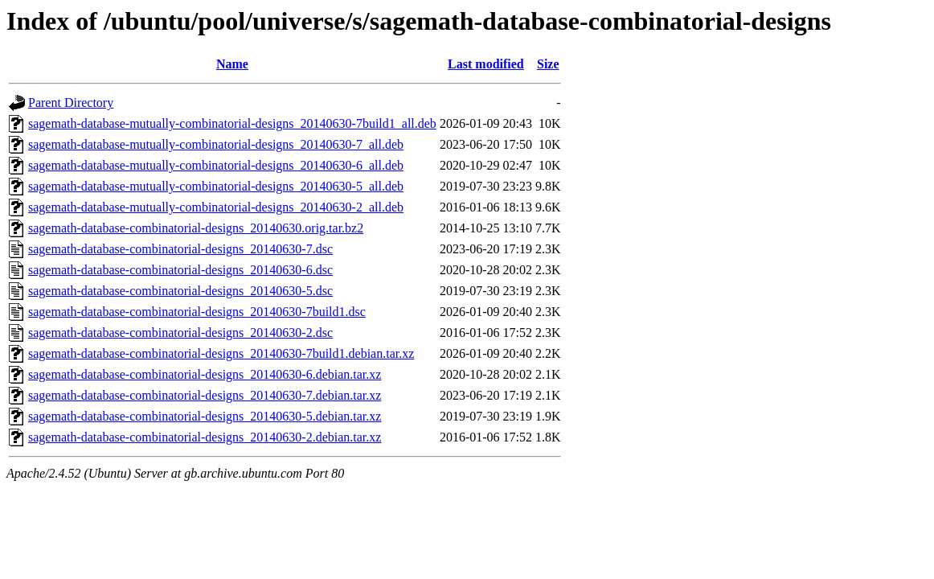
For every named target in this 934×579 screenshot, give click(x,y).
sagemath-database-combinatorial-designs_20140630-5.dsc (180, 291)
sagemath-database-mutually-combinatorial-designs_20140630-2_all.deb (216, 207)
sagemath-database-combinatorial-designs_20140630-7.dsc (180, 249)
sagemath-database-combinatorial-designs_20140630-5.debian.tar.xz (204, 416)
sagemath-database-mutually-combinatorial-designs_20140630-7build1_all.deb (232, 123)
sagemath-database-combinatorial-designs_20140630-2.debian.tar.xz (204, 437)
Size (548, 64)
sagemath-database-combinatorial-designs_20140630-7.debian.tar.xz (204, 395)
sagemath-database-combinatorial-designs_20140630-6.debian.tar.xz (204, 374)
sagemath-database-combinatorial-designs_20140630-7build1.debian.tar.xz (221, 353)
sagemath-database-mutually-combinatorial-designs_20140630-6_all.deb (216, 165)
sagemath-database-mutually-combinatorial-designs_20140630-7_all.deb (216, 144)
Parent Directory (70, 102)
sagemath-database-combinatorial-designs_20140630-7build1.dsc (197, 311)
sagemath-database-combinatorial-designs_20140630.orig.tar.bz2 (195, 228)
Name (232, 64)
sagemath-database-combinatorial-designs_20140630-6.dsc (180, 270)
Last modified (486, 64)
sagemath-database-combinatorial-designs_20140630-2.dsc (180, 332)
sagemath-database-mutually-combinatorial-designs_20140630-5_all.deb (216, 186)
